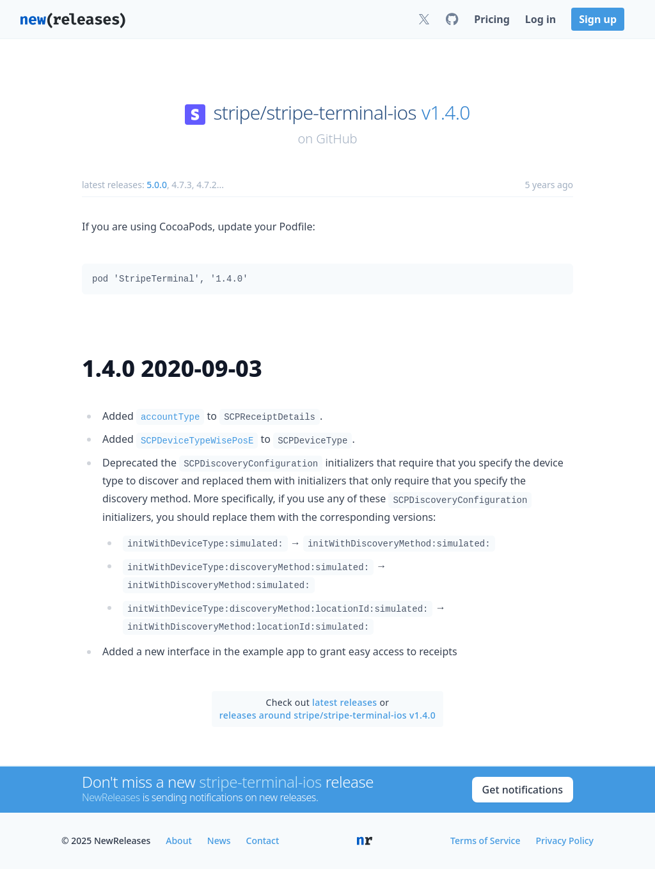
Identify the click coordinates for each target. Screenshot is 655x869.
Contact (263, 840)
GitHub (336, 138)
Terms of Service (485, 840)
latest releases (344, 702)
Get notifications (522, 790)
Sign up (598, 19)
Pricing (491, 19)
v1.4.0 (446, 112)
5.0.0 (156, 185)
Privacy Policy (565, 840)
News (219, 840)
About (179, 840)
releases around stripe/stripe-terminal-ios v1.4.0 (327, 715)
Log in (540, 19)
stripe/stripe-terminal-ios (315, 112)
